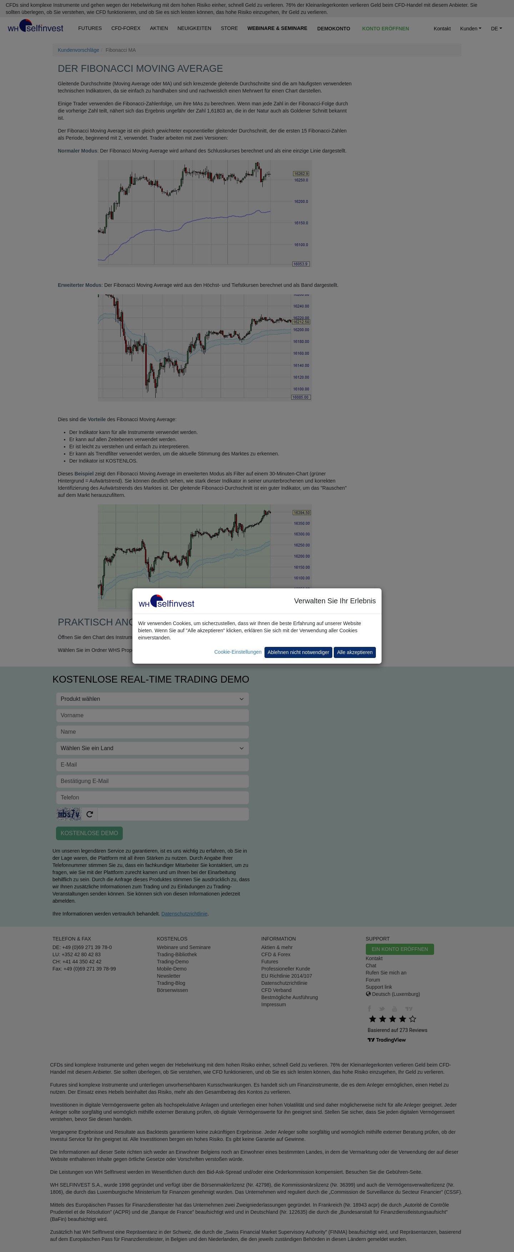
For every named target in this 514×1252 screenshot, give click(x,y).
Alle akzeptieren (355, 652)
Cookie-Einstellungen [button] (237, 652)
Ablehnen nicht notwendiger (298, 652)
